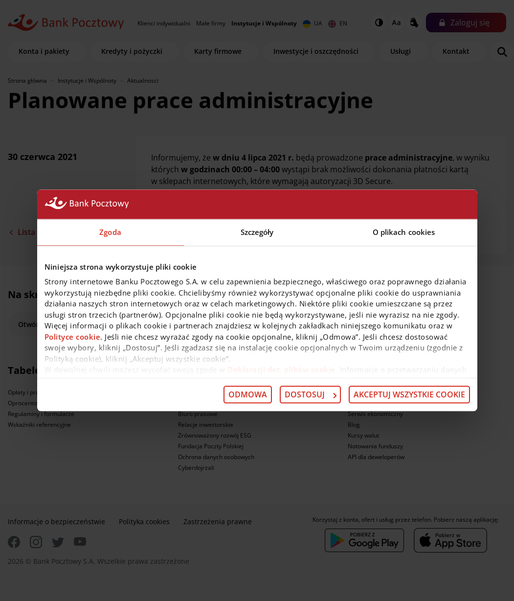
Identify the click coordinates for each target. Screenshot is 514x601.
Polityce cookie (73, 337)
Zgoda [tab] (110, 232)
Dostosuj (310, 394)
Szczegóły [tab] (257, 232)
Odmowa (247, 394)
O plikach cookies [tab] (404, 232)
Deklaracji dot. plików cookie (281, 369)
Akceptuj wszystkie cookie (409, 394)
